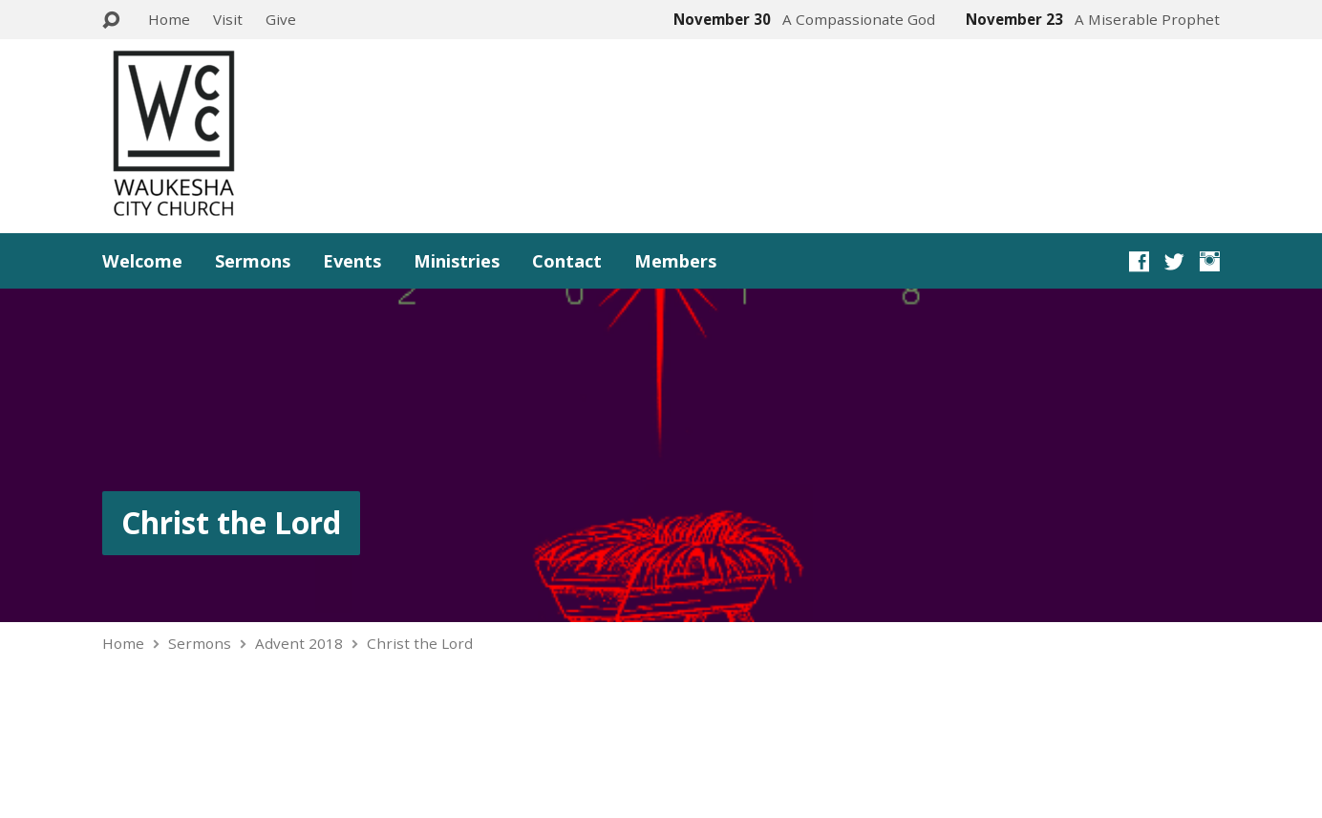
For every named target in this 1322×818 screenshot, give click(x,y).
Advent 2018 (299, 643)
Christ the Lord (231, 522)
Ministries (457, 260)
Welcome (142, 260)
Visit (228, 19)
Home (169, 19)
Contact (567, 260)
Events (352, 260)
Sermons (252, 260)
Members (675, 260)
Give (281, 19)
